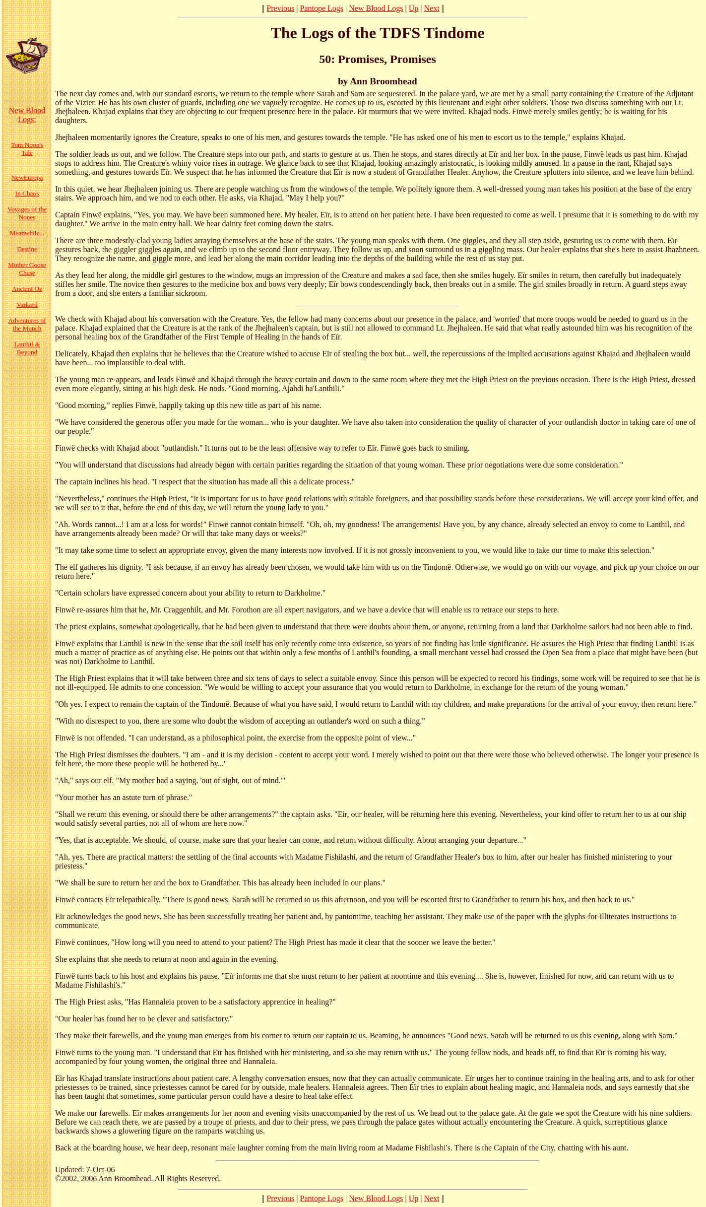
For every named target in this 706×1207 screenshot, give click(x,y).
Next (432, 8)
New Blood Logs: (27, 115)
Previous (280, 8)
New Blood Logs (376, 8)
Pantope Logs (322, 8)
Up (414, 8)
